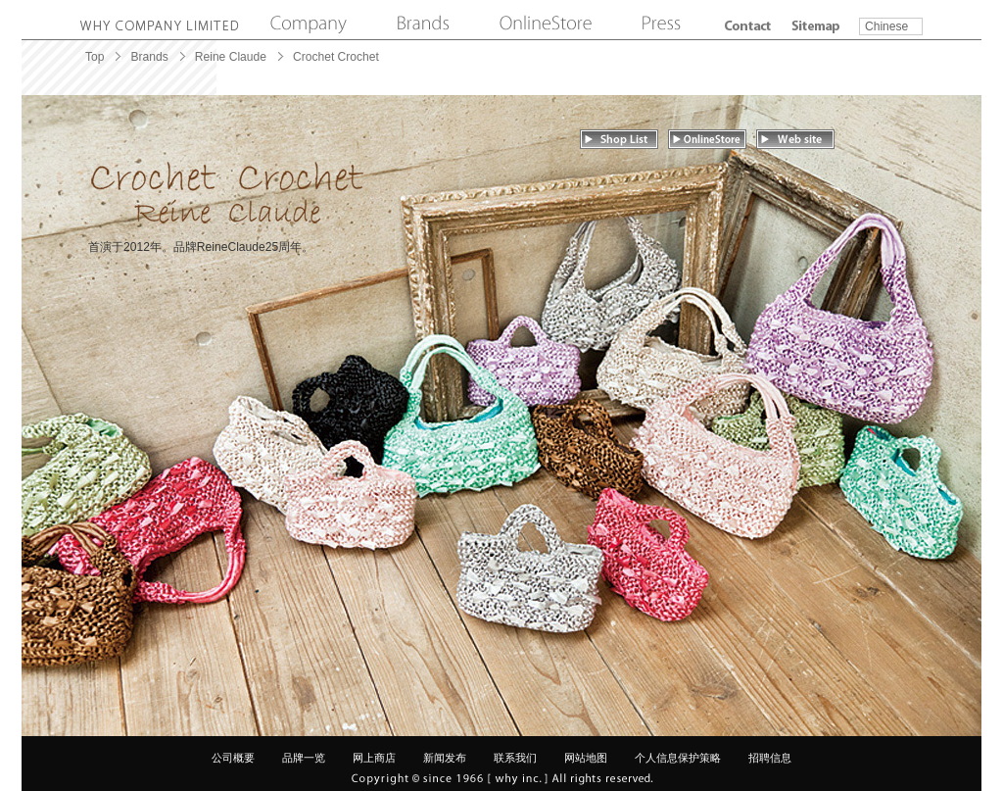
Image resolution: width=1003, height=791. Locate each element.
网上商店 (374, 758)
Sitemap (816, 26)
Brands (423, 24)
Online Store (546, 24)
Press (662, 24)
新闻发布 (444, 758)
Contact (747, 26)
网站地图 (585, 758)
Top (94, 57)
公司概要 (233, 758)
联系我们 (515, 758)
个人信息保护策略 (678, 758)
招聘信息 (769, 758)
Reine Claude (230, 57)
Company (309, 24)
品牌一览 (303, 758)
